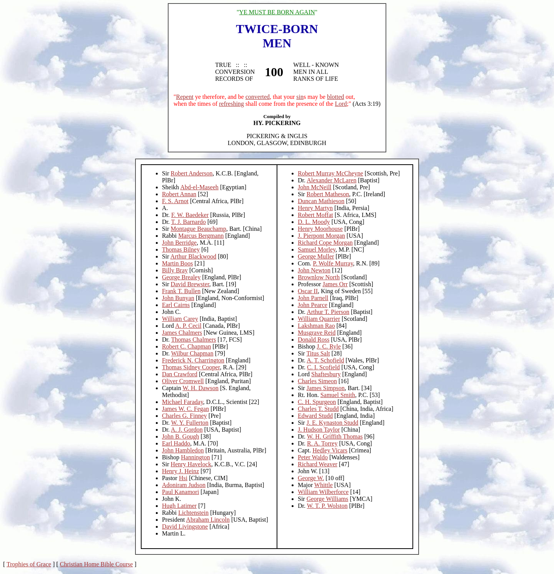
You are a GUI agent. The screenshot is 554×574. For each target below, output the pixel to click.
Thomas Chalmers (193, 339)
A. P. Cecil (188, 325)
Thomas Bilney (181, 249)
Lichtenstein (193, 512)
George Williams (328, 499)
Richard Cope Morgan (325, 242)
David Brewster (190, 284)
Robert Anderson (192, 173)
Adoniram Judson (183, 485)
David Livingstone (185, 526)
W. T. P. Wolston (327, 505)
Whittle (323, 485)
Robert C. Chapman (186, 346)
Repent (185, 96)
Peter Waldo (313, 457)
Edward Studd (315, 415)
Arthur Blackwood (193, 256)
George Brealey (181, 277)
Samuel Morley (316, 249)
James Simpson (326, 388)
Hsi (183, 478)
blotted (335, 96)
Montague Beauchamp (198, 228)
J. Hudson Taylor (319, 429)
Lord (341, 103)
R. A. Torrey (322, 443)
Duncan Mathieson (321, 201)
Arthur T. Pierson (328, 312)
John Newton (314, 270)
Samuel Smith (337, 395)
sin (300, 96)
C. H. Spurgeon (317, 402)
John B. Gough (180, 436)
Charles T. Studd (318, 408)
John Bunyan (178, 298)
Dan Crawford (179, 374)
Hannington (195, 457)
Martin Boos (177, 263)
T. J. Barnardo (188, 222)
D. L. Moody (314, 222)
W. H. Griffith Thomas (335, 436)
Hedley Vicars (329, 450)
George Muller (316, 256)
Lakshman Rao (316, 325)
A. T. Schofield (325, 360)
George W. (311, 478)
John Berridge (179, 242)
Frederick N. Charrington (193, 360)
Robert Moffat (315, 215)
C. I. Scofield (323, 367)
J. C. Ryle (328, 346)
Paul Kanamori (180, 492)
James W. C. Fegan (185, 408)
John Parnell (313, 298)
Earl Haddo (176, 443)
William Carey (180, 318)
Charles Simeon (317, 381)
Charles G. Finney (184, 415)
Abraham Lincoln (208, 519)
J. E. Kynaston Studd (333, 422)
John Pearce (312, 305)
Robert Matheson (328, 194)
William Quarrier (319, 318)
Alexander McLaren (331, 180)
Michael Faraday (182, 402)
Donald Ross (313, 339)
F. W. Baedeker (190, 215)
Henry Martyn (315, 208)
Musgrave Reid (316, 332)
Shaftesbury (325, 374)
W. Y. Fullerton (190, 422)
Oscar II (308, 291)
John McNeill (315, 187)
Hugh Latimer (179, 505)
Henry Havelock (191, 464)
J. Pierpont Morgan (321, 235)
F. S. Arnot (175, 201)
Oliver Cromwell (183, 381)
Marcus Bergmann (201, 235)
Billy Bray (175, 270)
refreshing (231, 103)
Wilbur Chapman (192, 353)
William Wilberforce (323, 492)
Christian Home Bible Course (96, 564)
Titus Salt (318, 353)
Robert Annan (179, 194)
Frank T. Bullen (181, 291)
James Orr (334, 284)
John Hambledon (183, 450)
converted (257, 96)
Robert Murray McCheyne (330, 173)
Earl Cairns (176, 305)
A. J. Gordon (187, 429)
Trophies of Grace (29, 564)
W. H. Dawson (200, 388)
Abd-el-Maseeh (199, 187)
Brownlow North (319, 277)
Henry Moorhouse (320, 228)
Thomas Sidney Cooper (191, 367)
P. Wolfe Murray (333, 263)
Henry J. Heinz (180, 471)
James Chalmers (182, 332)
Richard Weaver (317, 464)
